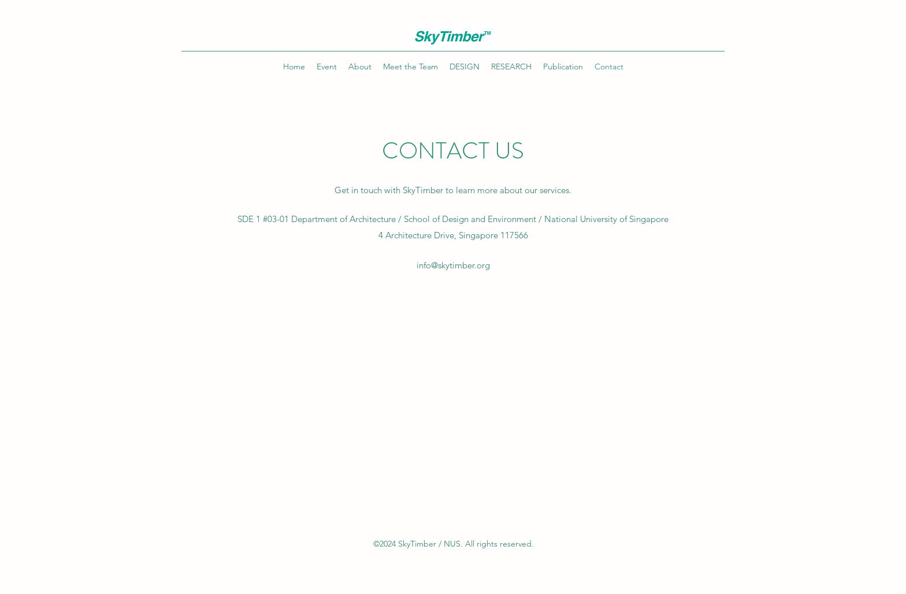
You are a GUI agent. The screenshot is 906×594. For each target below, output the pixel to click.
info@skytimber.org (453, 265)
